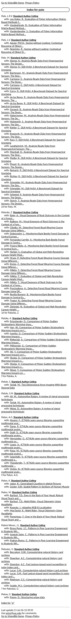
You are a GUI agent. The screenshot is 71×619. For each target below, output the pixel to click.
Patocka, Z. (6, 212)
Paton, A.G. (7, 417)
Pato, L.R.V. (7, 16)
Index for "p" (8, 602)
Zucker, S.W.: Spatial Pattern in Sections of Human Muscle (39, 486)
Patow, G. (6, 594)
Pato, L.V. (6, 39)
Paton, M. (6, 492)
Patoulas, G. (7, 549)
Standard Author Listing (25, 16)
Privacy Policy (32, 2)
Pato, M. (5, 57)
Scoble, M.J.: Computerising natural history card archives (39, 585)
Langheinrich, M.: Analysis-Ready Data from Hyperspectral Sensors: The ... (28, 147)
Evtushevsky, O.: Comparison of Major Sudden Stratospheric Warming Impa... (29, 323)
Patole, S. (6, 381)
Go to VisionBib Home (12, 2)
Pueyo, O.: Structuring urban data (27, 597)
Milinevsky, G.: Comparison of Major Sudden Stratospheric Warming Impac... (28, 347)
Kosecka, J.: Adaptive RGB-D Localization (31, 507)
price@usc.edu (13, 613)
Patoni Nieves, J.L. (10, 525)
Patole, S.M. (7, 393)
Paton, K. (6, 480)
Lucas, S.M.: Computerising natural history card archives (39, 570)
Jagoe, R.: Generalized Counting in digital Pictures (35, 483)
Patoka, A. (6, 318)
